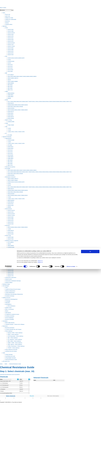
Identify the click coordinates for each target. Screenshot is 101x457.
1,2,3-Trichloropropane (4, 387)
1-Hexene (2, 391)
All (0, 374)
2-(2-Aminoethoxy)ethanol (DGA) (6, 393)
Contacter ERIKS (29, 398)
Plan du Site (2, 398)
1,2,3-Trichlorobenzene (4, 385)
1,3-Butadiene (2, 389)
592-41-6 (21, 391)
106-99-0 (21, 389)
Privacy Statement (10, 398)
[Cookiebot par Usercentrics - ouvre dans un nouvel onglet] (8, 454)
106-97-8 (21, 381)
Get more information (53, 396)
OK (90, 439)
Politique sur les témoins (19, 398)
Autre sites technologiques (46, 398)
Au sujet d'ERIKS (37, 398)
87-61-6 (21, 385)
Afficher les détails (71, 454)
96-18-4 (21, 387)
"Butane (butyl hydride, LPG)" (5, 381)
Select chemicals (10, 396)
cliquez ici (40, 448)
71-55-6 (21, 383)
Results (32, 396)
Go (12, 10)
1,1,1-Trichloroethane (4, 383)
